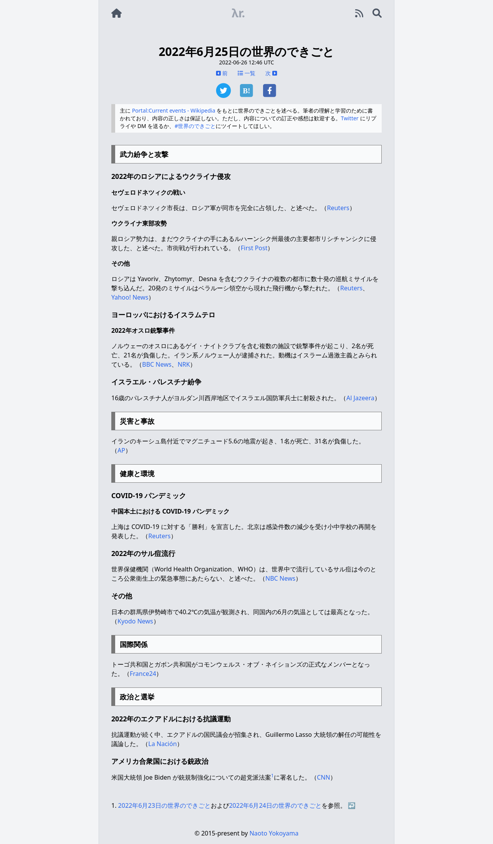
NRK (184, 364)
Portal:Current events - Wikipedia (173, 110)
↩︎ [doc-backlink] (351, 805)
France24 (143, 673)
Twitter (350, 118)
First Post (254, 248)
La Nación (162, 744)
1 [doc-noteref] (272, 775)
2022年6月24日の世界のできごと (275, 805)
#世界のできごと (195, 126)
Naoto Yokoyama (274, 833)
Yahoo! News (129, 297)
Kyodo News (135, 621)
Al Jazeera (360, 398)
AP (121, 450)
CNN (323, 777)
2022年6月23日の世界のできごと (164, 805)
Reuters (338, 208)
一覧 (246, 73)
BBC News (156, 364)
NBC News (280, 578)
